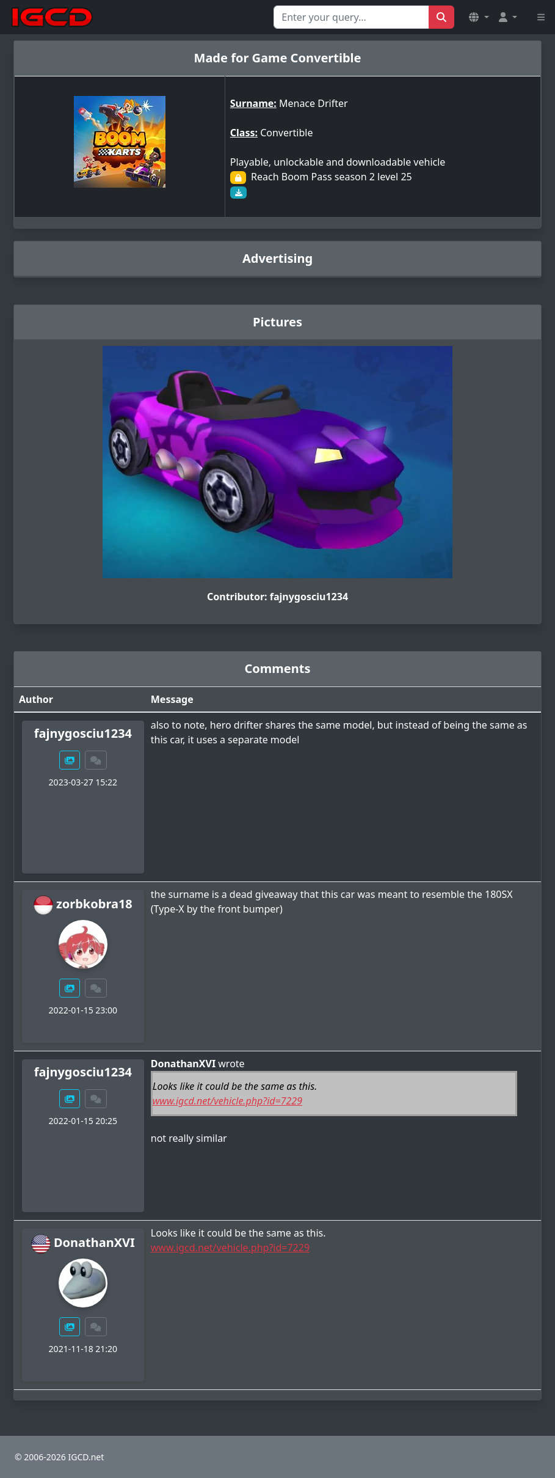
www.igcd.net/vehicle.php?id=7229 (227, 1101)
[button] (478, 17)
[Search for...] (351, 17)
